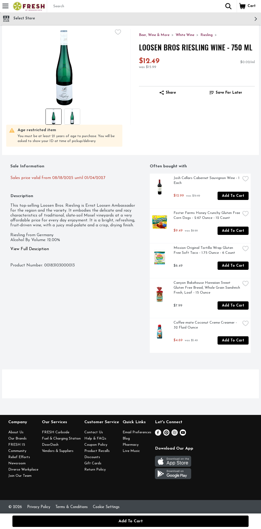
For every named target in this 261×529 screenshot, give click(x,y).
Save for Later (226, 93)
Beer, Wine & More (154, 35)
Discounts (92, 457)
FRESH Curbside (55, 432)
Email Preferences (137, 432)
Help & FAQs (95, 439)
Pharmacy (131, 445)
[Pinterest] (166, 435)
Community (17, 451)
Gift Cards (92, 463)
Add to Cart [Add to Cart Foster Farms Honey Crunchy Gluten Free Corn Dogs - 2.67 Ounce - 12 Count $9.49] (233, 231)
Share (168, 93)
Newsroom (17, 463)
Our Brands (17, 439)
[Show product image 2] (72, 117)
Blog (126, 439)
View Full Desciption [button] (29, 249)
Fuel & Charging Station (61, 439)
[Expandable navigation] (5, 6)
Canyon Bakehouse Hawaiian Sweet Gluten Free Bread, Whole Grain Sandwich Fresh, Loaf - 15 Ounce (207, 288)
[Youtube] (183, 435)
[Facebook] (158, 435)
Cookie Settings (106, 507)
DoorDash (50, 445)
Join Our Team (20, 476)
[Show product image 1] (54, 117)
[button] (228, 6)
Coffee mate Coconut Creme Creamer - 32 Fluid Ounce (206, 325)
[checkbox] (118, 33)
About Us (16, 432)
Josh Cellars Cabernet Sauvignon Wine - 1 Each (207, 180)
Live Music (131, 451)
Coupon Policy (95, 445)
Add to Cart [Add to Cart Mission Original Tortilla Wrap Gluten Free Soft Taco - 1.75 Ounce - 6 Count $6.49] (233, 266)
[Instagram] (174, 435)
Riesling (206, 35)
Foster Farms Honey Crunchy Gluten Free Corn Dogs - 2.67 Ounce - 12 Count (207, 215)
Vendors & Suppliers (57, 451)
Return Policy (95, 470)
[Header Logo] (28, 6)
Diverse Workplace (23, 470)
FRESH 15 (16, 445)
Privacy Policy (38, 507)
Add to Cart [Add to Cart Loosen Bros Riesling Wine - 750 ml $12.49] (130, 521)
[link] (226, 92)
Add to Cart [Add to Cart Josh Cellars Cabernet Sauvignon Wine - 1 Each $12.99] (233, 196)
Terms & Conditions (71, 507)
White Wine (185, 35)
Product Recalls (97, 451)
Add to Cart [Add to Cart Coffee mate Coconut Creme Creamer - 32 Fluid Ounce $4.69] (233, 340)
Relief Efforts (19, 457)
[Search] (133, 6)
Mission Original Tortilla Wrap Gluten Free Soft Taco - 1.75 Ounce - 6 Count (204, 250)
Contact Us (93, 432)
